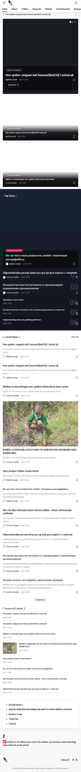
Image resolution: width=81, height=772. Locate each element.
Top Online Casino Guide (13, 300)
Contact (12, 723)
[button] (5, 3)
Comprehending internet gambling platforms (22, 320)
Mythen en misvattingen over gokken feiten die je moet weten (30, 179)
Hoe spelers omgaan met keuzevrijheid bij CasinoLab (49, 14)
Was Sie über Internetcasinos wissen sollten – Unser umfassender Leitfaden (35, 679)
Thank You (13, 719)
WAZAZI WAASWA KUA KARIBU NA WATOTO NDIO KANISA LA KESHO (40, 709)
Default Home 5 (16, 704)
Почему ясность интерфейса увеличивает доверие (33, 579)
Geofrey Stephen (11, 183)
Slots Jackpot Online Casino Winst (21, 471)
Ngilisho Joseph (11, 80)
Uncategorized (14, 70)
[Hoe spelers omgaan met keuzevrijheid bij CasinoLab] (13, 85)
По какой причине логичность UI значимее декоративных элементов (34, 310)
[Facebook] (73, 760)
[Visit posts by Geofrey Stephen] (4, 277)
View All (74, 337)
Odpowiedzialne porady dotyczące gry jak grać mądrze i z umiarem (40, 272)
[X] (76, 760)
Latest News (11, 337)
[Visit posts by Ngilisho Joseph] (7, 263)
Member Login (15, 714)
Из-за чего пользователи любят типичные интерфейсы (35, 488)
